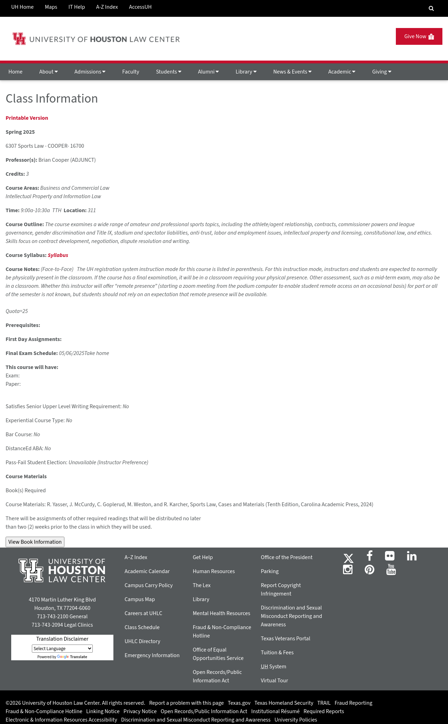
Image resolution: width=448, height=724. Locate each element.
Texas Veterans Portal (285, 638)
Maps (51, 7)
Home (15, 72)
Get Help (203, 557)
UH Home (22, 7)
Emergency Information (152, 655)
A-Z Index (107, 7)
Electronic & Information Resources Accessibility (61, 720)
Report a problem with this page (186, 703)
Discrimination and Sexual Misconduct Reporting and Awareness (291, 616)
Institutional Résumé (275, 711)
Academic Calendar (147, 571)
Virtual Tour (274, 680)
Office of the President (287, 557)
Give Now (419, 36)
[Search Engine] (431, 8)
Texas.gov (239, 703)
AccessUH (140, 7)
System (273, 666)
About (48, 72)
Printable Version (27, 118)
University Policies (295, 720)
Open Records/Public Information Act (204, 711)
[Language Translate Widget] (62, 649)
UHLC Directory (142, 641)
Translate (72, 657)
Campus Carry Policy (149, 585)
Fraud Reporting (353, 703)
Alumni (208, 72)
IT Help (77, 7)
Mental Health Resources (221, 613)
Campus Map (140, 599)
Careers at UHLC (143, 613)
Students (168, 72)
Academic (341, 72)
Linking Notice (102, 711)
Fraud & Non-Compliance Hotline (44, 711)
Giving (381, 72)
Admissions (90, 72)
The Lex (202, 585)
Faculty (130, 72)
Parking (270, 571)
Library (246, 72)
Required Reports (323, 711)
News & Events (292, 72)
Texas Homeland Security (283, 703)
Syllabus (58, 255)
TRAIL (324, 703)
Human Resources (214, 571)
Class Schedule (142, 627)
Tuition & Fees (277, 652)
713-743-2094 (47, 625)
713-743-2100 (52, 616)
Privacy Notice (140, 711)
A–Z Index (136, 557)
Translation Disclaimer (62, 639)
